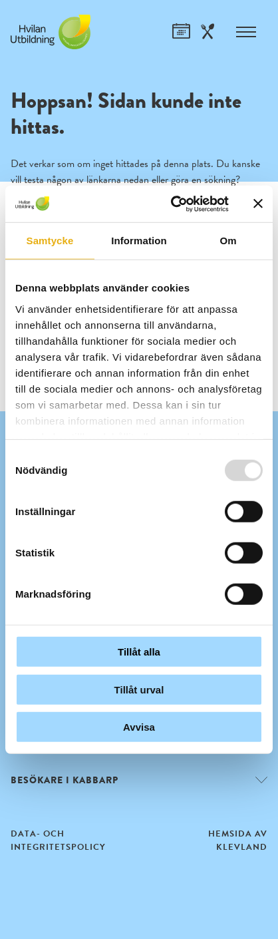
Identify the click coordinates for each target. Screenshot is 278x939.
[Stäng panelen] (258, 203)
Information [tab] (139, 240)
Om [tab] (227, 240)
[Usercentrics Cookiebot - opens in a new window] (173, 203)
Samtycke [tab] (50, 240)
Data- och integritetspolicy (58, 840)
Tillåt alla (139, 651)
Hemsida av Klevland (237, 840)
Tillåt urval (139, 689)
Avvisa (139, 727)
